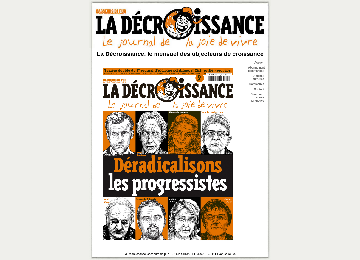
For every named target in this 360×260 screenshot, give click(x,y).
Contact (259, 89)
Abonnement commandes (256, 69)
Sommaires (256, 84)
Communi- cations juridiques (257, 97)
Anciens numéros (258, 77)
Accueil (259, 62)
